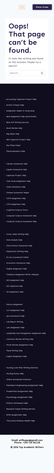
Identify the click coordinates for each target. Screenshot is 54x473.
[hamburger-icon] (22, 7)
